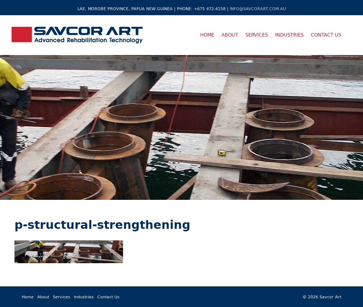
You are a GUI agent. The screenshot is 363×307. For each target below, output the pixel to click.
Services (256, 34)
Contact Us (326, 34)
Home (207, 34)
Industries (289, 34)
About (229, 34)
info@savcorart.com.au (258, 8)
